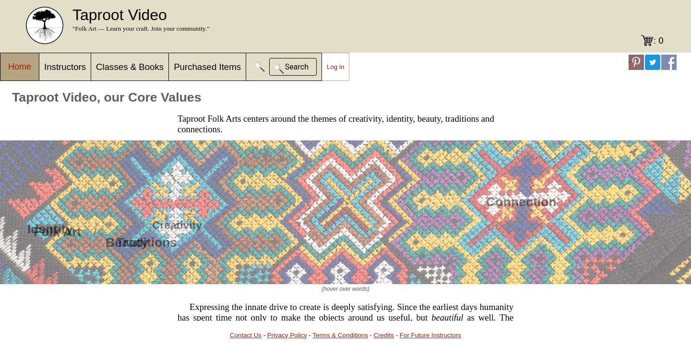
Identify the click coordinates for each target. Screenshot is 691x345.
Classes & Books (130, 67)
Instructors (65, 67)
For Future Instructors (430, 335)
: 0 (659, 40)
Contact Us (246, 335)
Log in (335, 66)
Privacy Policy (287, 335)
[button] (260, 66)
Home (19, 66)
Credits (384, 335)
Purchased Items (207, 67)
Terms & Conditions (340, 335)
